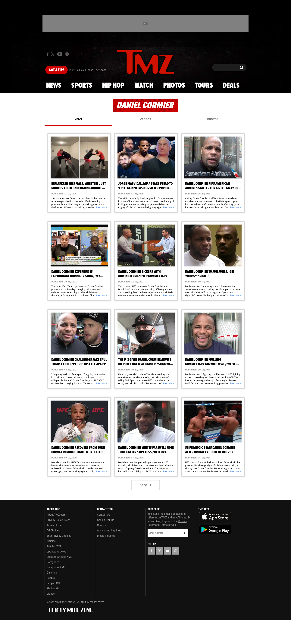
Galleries (52, 572)
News (53, 85)
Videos (145, 119)
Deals (231, 85)
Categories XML (56, 567)
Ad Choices (53, 530)
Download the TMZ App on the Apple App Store (215, 516)
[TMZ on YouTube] (167, 551)
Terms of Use (54, 525)
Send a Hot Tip (105, 519)
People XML (54, 583)
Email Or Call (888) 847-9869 (87, 70)
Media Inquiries (106, 535)
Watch (143, 85)
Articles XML (54, 546)
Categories (53, 562)
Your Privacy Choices (59, 535)
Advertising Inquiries (109, 530)
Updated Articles (56, 551)
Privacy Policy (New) (58, 519)
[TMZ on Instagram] (67, 54)
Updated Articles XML (59, 556)
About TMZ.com (56, 514)
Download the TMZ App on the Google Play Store (215, 529)
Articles (51, 541)
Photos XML (54, 588)
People (51, 577)
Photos (174, 85)
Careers (101, 525)
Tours (204, 85)
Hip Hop (113, 85)
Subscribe (184, 533)
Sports (81, 85)
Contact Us (103, 514)
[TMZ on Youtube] (60, 54)
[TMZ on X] (53, 54)
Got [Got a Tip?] (56, 70)
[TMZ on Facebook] (48, 54)
